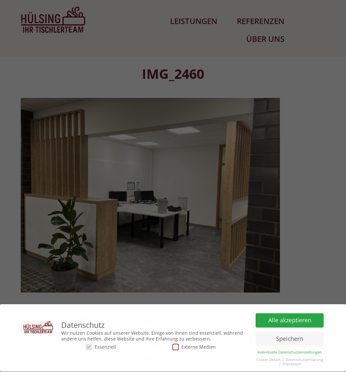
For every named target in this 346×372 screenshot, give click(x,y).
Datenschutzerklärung (304, 358)
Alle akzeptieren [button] (289, 318)
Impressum (292, 362)
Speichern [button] (289, 337)
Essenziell (101, 345)
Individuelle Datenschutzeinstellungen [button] (290, 351)
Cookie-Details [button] (268, 358)
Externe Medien (194, 345)
